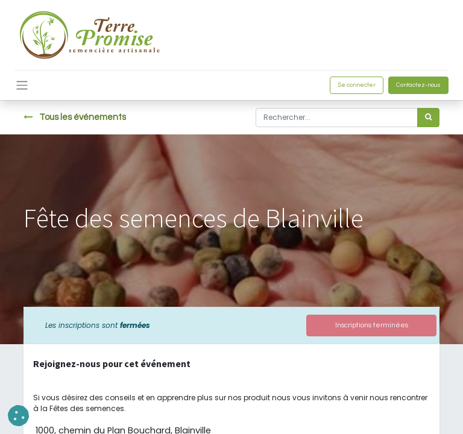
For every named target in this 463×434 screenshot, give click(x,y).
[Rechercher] (428, 117)
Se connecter (357, 85)
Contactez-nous (418, 85)
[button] (18, 415)
